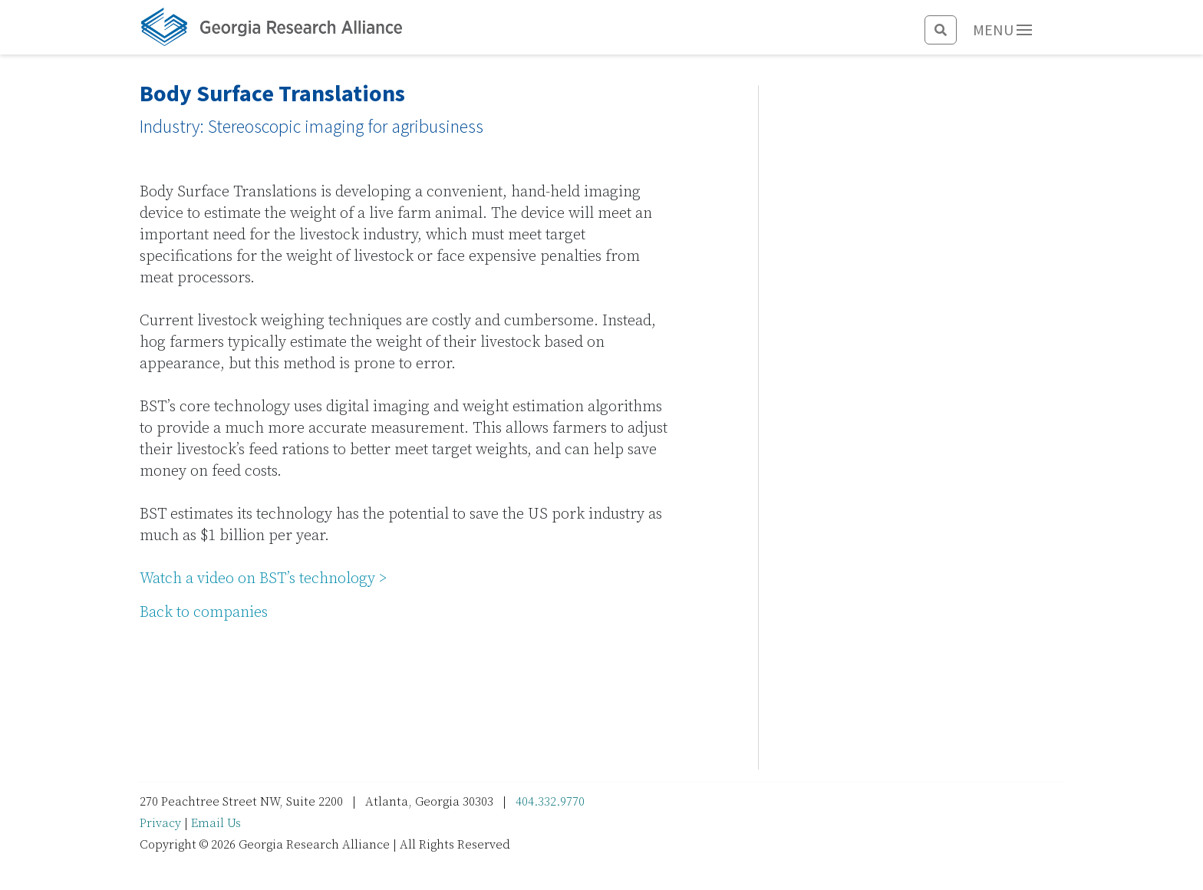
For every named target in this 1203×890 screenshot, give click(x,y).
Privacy (160, 823)
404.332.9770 (550, 801)
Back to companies (204, 612)
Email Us (216, 823)
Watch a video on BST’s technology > (263, 578)
